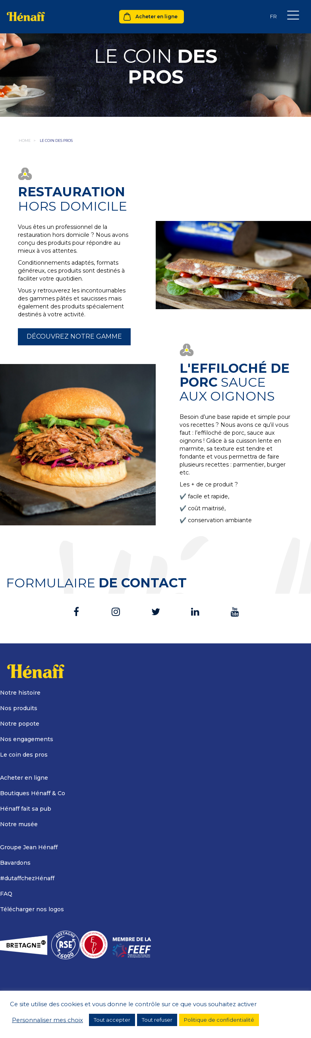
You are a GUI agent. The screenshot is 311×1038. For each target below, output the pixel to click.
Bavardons (15, 862)
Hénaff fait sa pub (25, 808)
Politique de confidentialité (219, 1020)
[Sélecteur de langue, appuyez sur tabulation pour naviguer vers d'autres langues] (273, 16)
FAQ (6, 893)
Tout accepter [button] (112, 1020)
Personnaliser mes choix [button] (47, 1020)
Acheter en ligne (156, 16)
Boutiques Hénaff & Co (32, 793)
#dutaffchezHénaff (27, 878)
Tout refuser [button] (157, 1020)
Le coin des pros (24, 754)
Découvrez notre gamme (74, 336)
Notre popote (19, 723)
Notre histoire (20, 692)
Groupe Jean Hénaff (29, 847)
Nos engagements (26, 739)
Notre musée (19, 824)
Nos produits (18, 708)
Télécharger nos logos (32, 909)
